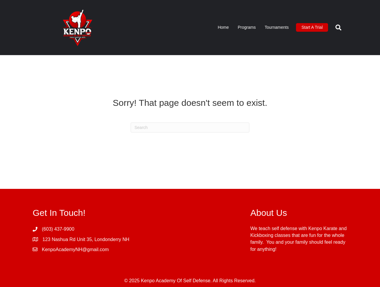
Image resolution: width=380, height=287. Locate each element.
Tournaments (277, 27)
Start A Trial (312, 27)
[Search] (336, 27)
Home (223, 27)
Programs (247, 27)
